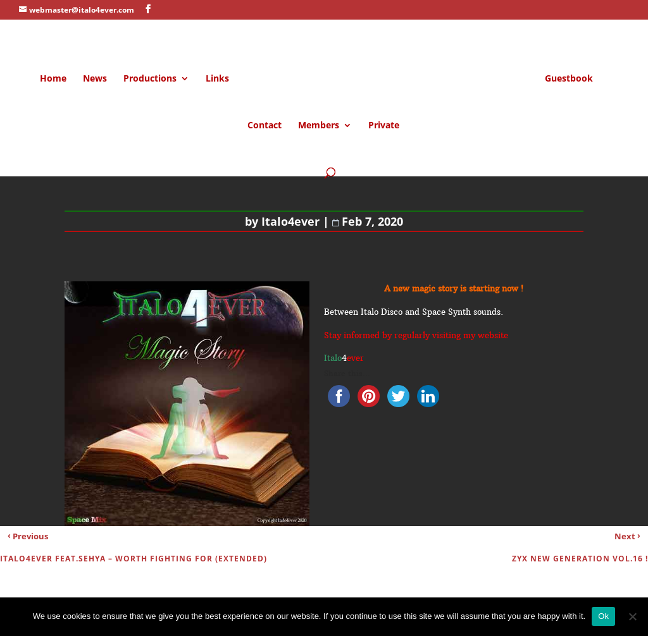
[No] (632, 616)
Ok (603, 616)
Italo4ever (290, 221)
